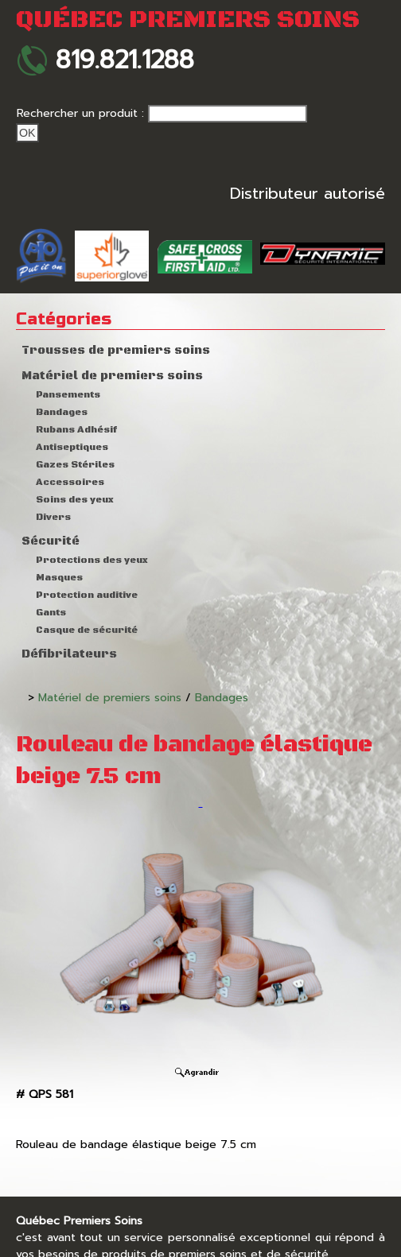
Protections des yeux (92, 560)
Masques (59, 578)
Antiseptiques (72, 447)
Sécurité (50, 541)
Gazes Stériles (75, 465)
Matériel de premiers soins (112, 376)
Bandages (62, 412)
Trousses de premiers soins (115, 350)
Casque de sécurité (87, 630)
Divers (53, 517)
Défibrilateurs (69, 654)
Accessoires (70, 482)
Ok (27, 132)
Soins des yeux (75, 500)
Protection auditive (87, 595)
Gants (51, 613)
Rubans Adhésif (76, 430)
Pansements (68, 395)
